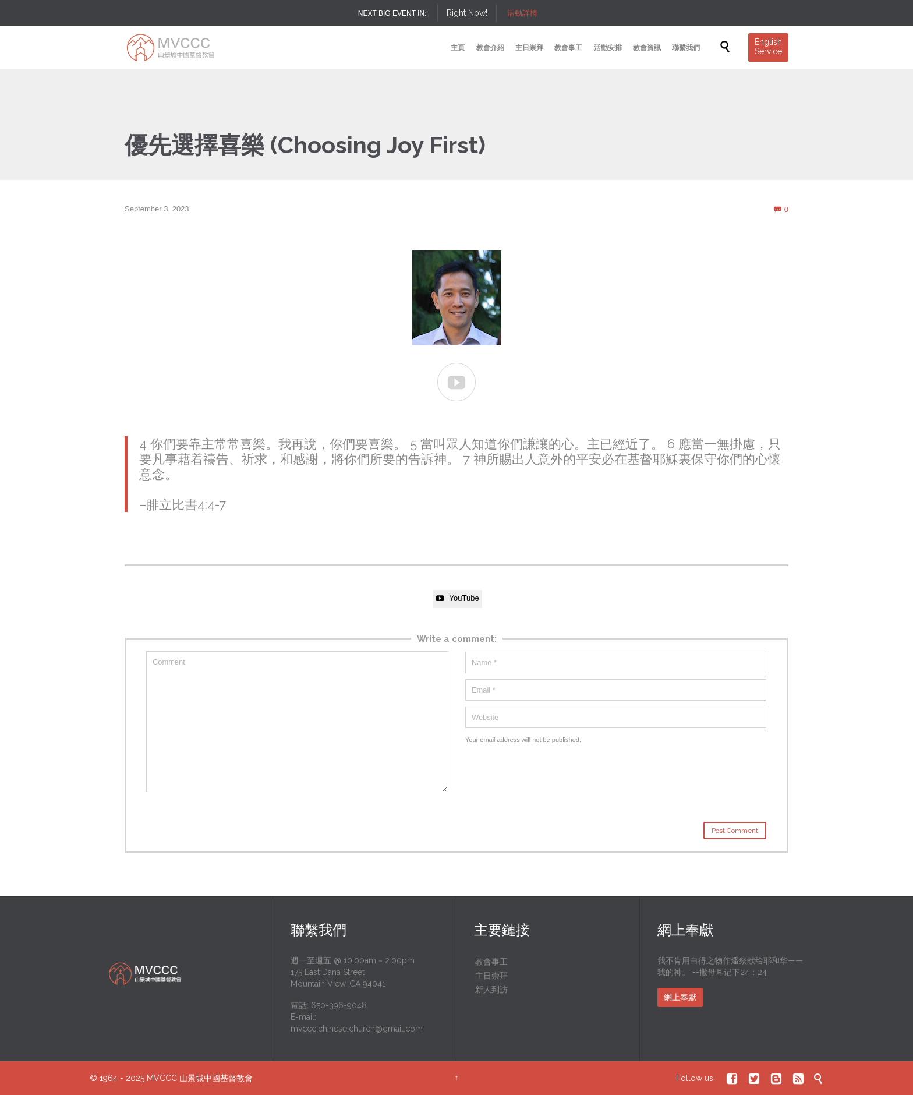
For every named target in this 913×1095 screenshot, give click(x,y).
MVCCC (162, 1078)
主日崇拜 (491, 975)
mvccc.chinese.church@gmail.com (357, 1028)
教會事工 (491, 961)
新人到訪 (491, 989)
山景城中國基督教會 (216, 1078)
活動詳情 (522, 13)
